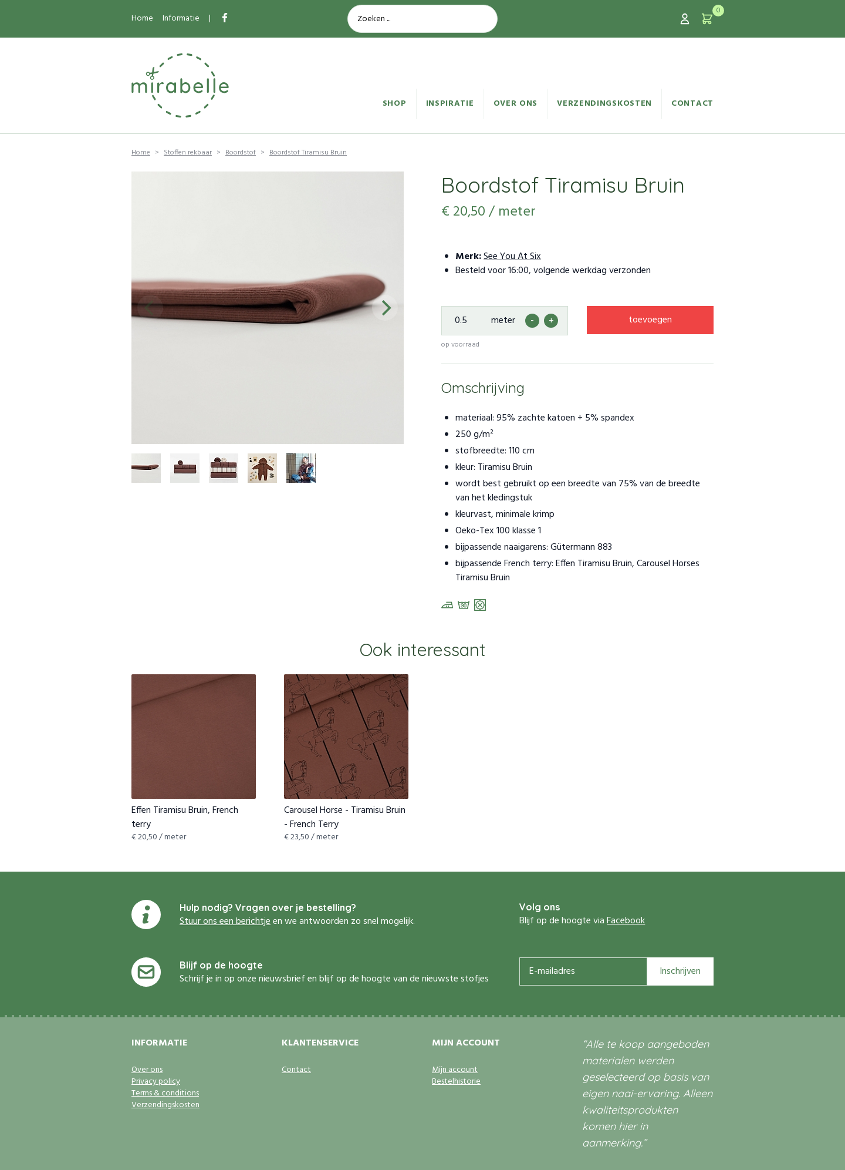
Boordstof (240, 152)
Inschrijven (680, 971)
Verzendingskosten (604, 103)
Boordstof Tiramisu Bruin (308, 152)
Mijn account (455, 1070)
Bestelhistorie (456, 1082)
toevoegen (650, 320)
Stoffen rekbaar (188, 152)
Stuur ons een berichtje (225, 921)
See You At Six (512, 256)
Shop (395, 103)
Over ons (516, 103)
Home (142, 18)
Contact (692, 103)
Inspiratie (450, 103)
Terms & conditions (165, 1094)
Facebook (626, 921)
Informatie (181, 18)
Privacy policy (155, 1082)
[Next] (385, 308)
